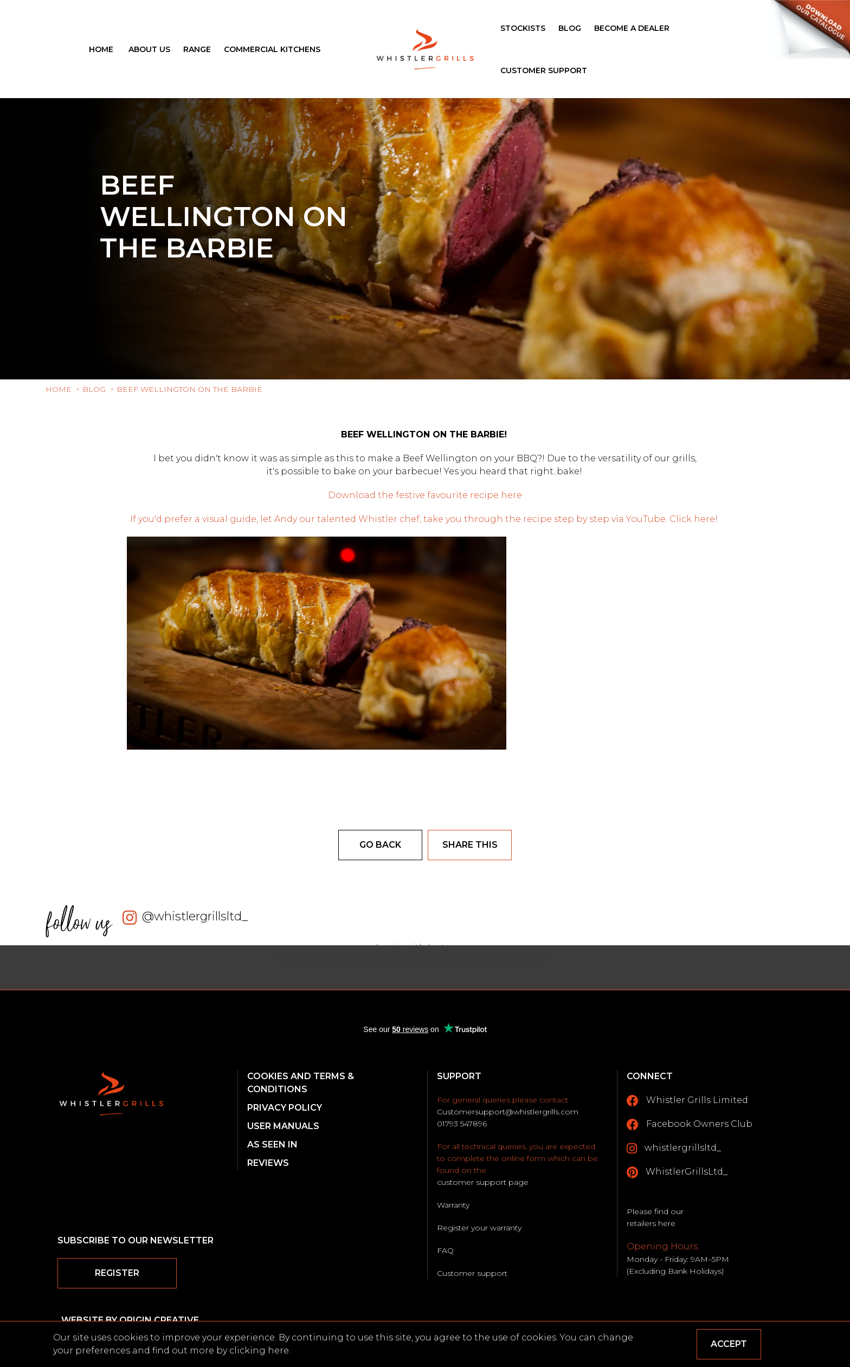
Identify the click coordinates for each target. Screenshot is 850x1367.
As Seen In (272, 1144)
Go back (380, 845)
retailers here (651, 1223)
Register (117, 1273)
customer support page (483, 1182)
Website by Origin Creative (130, 1320)
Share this (470, 845)
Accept (729, 1344)
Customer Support (543, 70)
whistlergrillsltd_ (674, 1149)
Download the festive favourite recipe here (425, 495)
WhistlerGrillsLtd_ (677, 1172)
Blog (569, 28)
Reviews (268, 1163)
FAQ (445, 1250)
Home (101, 49)
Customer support (472, 1273)
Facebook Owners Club (689, 1125)
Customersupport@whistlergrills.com (507, 1112)
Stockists (522, 28)
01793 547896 (462, 1124)
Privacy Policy (284, 1107)
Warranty (453, 1205)
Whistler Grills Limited (687, 1101)
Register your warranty (479, 1228)
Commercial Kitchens (272, 49)
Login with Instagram (425, 948)
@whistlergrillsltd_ (195, 916)
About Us (149, 49)
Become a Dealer (631, 28)
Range (197, 49)
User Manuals (283, 1126)
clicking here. (260, 1350)
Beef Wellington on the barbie (189, 389)
